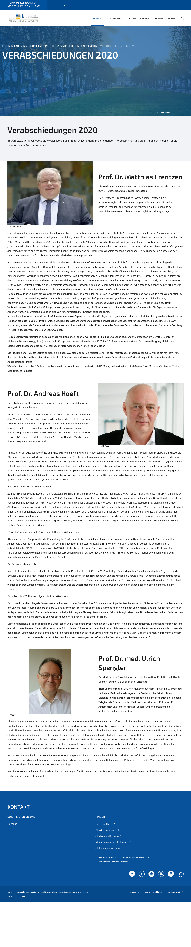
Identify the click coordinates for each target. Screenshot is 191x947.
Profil (49, 46)
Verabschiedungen (71, 46)
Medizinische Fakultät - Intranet (114, 861)
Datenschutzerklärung (153, 892)
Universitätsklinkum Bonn (135, 857)
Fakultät (98, 18)
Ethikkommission (107, 830)
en (63, 5)
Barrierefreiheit (176, 892)
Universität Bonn (22, 3)
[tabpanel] (95, 71)
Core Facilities (105, 824)
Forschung (116, 18)
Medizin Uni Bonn (14, 46)
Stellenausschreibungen (109, 848)
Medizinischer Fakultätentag (113, 842)
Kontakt (18, 807)
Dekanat (12, 823)
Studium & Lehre (139, 18)
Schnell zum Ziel (165, 18)
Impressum (134, 892)
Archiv (93, 46)
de (56, 5)
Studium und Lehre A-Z (108, 836)
